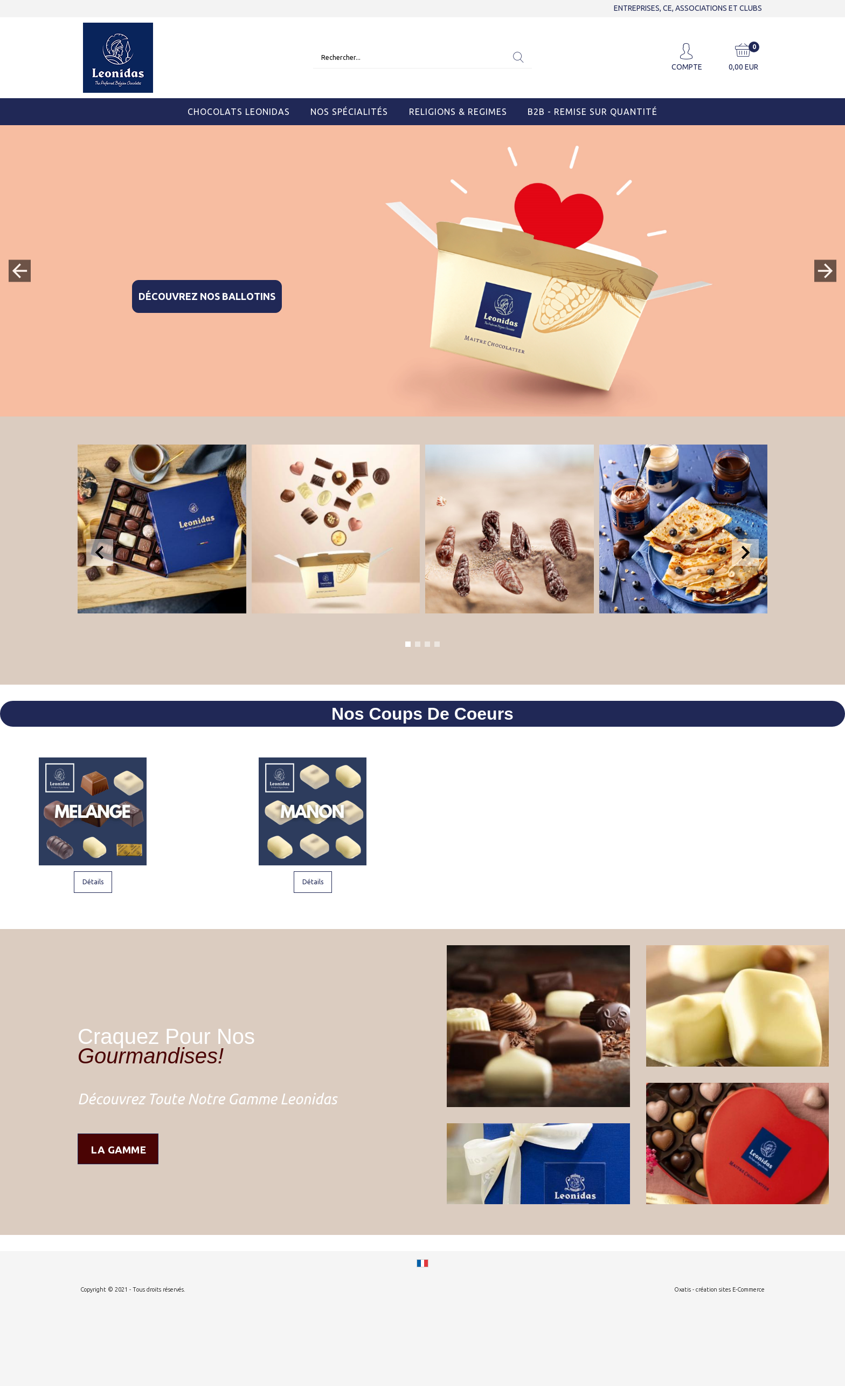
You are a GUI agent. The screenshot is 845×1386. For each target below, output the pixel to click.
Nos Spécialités (349, 112)
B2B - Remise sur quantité (592, 112)
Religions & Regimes (458, 112)
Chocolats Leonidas (239, 112)
